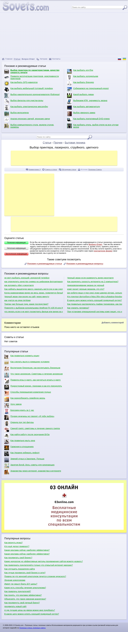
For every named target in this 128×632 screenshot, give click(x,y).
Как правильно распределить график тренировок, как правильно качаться (94, 304)
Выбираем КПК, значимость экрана (87, 101)
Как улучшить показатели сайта (19, 569)
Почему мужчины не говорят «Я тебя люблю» (29, 417)
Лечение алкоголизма (14, 580)
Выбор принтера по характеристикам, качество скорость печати (31, 71)
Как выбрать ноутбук (80, 71)
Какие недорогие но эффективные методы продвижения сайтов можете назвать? (43, 561)
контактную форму (103, 251)
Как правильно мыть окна (19, 441)
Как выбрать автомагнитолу (83, 107)
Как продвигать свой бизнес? (18, 557)
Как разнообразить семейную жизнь (24, 399)
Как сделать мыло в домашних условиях (26, 363)
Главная (7, 59)
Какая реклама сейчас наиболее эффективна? (27, 550)
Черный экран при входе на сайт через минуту (26, 296)
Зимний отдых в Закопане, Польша (24, 460)
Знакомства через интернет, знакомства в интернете (32, 472)
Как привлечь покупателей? (17, 591)
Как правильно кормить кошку (21, 356)
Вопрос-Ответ (95, 244)
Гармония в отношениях (19, 447)
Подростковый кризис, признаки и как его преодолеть (33, 387)
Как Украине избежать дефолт (22, 454)
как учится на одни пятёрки (17, 300)
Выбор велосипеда (16, 113)
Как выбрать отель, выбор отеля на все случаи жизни (92, 126)
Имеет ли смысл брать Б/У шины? (20, 584)
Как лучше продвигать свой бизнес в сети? (24, 573)
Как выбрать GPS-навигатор (21, 83)
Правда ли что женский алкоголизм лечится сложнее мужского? (35, 576)
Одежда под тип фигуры (19, 423)
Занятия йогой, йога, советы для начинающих (29, 466)
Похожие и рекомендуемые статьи (44, 264)
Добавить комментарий (113, 322)
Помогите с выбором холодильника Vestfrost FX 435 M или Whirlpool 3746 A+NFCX (33, 308)
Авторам (42, 59)
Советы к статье (51, 169)
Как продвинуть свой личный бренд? (22, 603)
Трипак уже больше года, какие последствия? (26, 304)
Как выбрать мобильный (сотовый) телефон (28, 89)
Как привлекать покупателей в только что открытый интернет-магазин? (38, 565)
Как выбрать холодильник (82, 77)
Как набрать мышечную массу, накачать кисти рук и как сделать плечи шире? (33, 289)
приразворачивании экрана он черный (85, 285)
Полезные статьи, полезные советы (32, 628)
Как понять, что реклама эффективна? (23, 595)
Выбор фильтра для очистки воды (23, 101)
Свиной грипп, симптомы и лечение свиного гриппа (32, 429)
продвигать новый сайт (15, 606)
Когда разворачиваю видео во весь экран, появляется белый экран (33, 293)
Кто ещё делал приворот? (16, 546)
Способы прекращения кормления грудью (27, 393)
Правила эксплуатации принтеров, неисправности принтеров (31, 77)
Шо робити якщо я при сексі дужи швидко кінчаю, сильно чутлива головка (94, 293)
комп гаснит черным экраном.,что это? (85, 289)
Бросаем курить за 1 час (19, 411)
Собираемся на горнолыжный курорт (88, 89)
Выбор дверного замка (81, 113)
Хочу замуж (13, 405)
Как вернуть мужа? (13, 542)
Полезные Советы (95, 169)
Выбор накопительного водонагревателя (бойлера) (32, 95)
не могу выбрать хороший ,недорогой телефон (26, 278)
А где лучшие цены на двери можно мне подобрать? (29, 610)
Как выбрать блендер (80, 83)
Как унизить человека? (78, 308)
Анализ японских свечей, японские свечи (27, 120)
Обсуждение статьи (69, 169)
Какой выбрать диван (80, 95)
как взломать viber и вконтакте (19, 285)
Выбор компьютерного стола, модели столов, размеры (29, 126)
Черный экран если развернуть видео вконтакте (90, 278)
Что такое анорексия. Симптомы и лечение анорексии (33, 375)
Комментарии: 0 (35, 169)
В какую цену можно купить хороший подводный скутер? (94, 300)
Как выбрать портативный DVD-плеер (88, 120)
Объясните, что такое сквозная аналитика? (25, 599)
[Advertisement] (64, 34)
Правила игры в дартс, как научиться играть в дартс (32, 381)
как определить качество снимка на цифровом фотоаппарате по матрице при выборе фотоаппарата (33, 281)
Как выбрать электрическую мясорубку (26, 107)
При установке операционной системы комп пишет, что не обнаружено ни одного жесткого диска (94, 311)
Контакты (54, 59)
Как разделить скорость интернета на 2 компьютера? (92, 281)
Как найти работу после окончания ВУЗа (26, 435)
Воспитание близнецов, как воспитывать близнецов (32, 369)
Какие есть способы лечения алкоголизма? (25, 588)
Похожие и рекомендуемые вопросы (84, 264)
